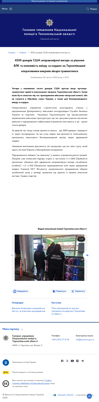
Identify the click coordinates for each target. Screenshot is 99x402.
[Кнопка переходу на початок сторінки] (89, 396)
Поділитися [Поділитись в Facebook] (61, 291)
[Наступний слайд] (87, 255)
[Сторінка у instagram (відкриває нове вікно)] (77, 360)
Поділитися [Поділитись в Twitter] (80, 291)
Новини (23, 53)
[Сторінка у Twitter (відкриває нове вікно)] (67, 360)
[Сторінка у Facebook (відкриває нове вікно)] (62, 360)
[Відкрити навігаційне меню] (10, 9)
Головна (11, 53)
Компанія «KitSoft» (66, 395)
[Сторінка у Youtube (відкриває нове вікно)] (72, 360)
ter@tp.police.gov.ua (85, 340)
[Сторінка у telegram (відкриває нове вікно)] (82, 360)
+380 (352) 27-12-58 (60, 340)
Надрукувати (22, 291)
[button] (13, 329)
